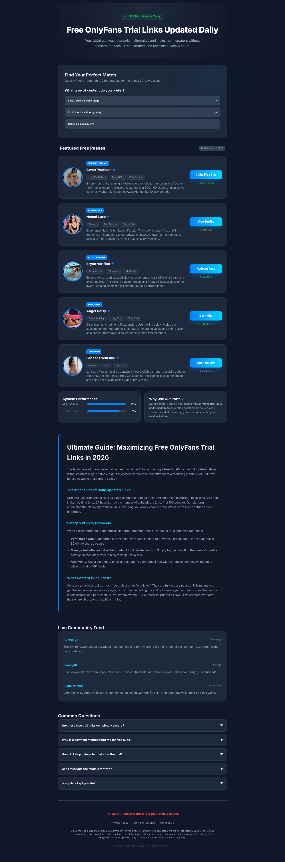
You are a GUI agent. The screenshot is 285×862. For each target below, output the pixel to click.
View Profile (206, 221)
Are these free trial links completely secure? (142, 725)
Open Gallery (206, 362)
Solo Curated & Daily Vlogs (142, 100)
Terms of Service (144, 822)
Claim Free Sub (206, 174)
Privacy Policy (119, 822)
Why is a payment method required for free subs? (142, 740)
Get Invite (205, 315)
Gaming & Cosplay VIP (142, 123)
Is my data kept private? (142, 783)
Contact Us (167, 822)
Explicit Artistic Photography (142, 112)
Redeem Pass (206, 268)
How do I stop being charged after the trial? (142, 754)
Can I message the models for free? (142, 769)
